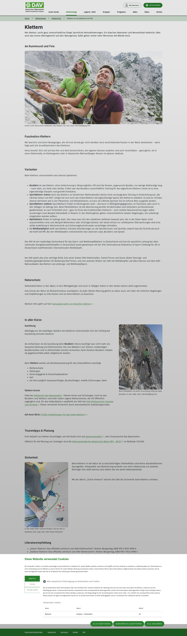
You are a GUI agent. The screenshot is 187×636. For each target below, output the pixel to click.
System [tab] (32, 584)
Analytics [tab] (32, 578)
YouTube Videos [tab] (32, 590)
